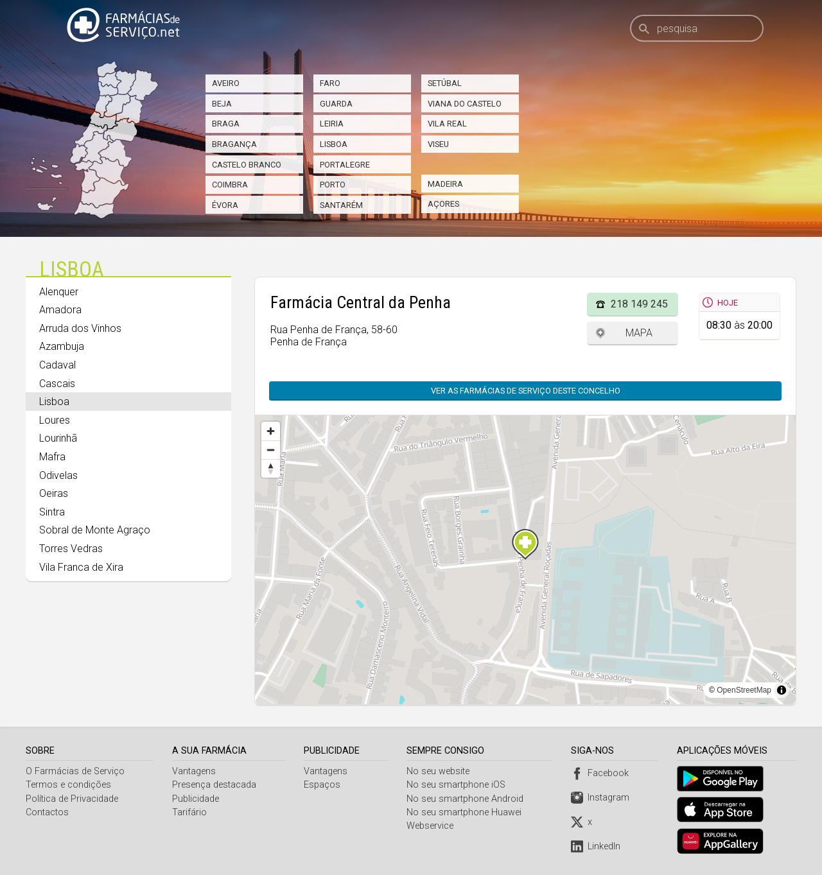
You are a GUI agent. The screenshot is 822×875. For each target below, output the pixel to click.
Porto (332, 184)
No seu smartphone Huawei (465, 812)
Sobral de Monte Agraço (94, 530)
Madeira (445, 184)
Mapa (638, 333)
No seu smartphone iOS (457, 784)
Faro (330, 83)
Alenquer (58, 292)
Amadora (60, 310)
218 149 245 (639, 304)
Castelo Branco (246, 164)
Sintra (52, 512)
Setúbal (445, 83)
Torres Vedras (71, 548)
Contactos (47, 812)
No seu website (439, 771)
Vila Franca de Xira (81, 567)
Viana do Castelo (465, 103)
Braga (226, 123)
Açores (443, 204)
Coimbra (230, 184)
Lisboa (333, 144)
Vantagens (194, 771)
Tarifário (190, 812)
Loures (54, 420)
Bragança (234, 144)
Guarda (336, 103)
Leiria (332, 123)
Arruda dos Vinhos (80, 328)
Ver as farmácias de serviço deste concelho (525, 390)
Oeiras (53, 493)
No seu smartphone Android (466, 798)
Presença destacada (215, 784)
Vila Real (447, 123)
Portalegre (345, 164)
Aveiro (226, 83)
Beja (222, 103)
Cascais (57, 383)
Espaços (322, 784)
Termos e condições (68, 784)
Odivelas (58, 475)
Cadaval (57, 365)
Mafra (52, 457)
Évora (225, 205)
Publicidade (196, 798)
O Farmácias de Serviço (75, 771)
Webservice (431, 825)
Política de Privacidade (72, 798)
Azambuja (61, 346)
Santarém (341, 205)
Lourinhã (58, 438)
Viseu (438, 144)
